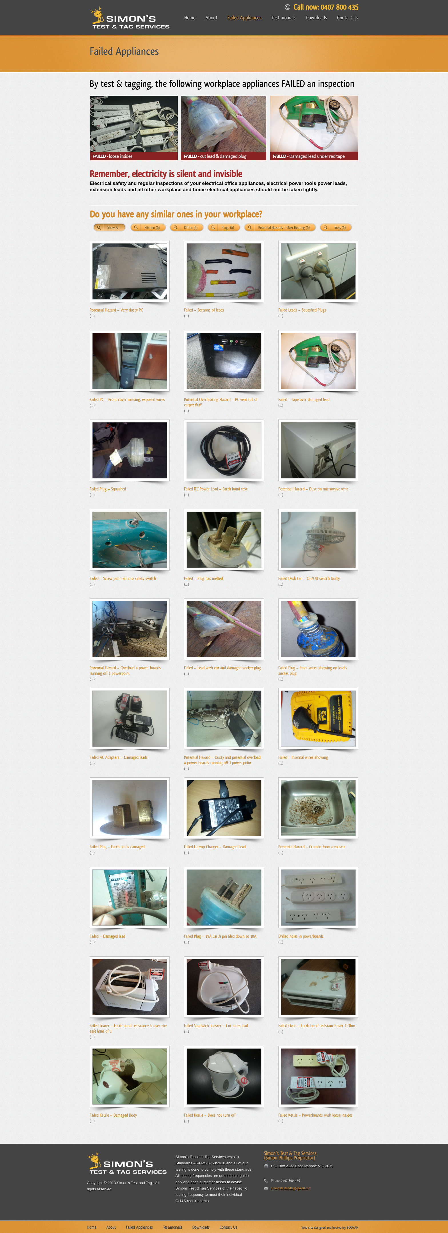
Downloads (316, 18)
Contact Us (347, 18)
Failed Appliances (244, 18)
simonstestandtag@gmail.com (291, 1188)
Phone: (275, 1180)
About (211, 18)
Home (189, 18)
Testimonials (283, 18)
